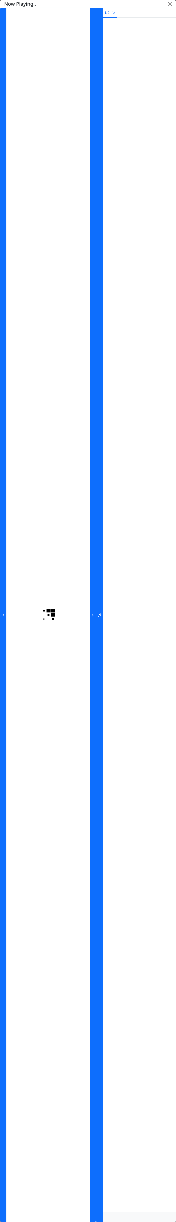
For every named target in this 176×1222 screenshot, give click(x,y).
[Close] (170, 4)
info (110, 12)
